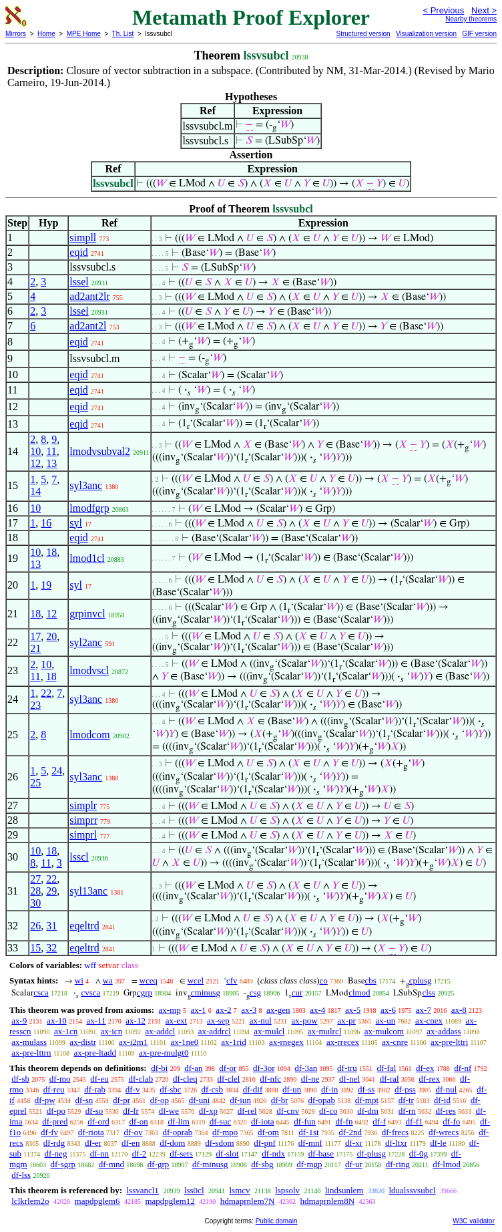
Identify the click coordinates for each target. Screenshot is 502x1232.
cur (297, 992)
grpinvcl (87, 613)
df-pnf (265, 1143)
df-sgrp (62, 1164)
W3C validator (474, 1221)
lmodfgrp (89, 508)
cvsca (90, 992)
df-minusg (210, 1164)
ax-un (386, 1021)
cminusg (205, 992)
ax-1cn (65, 1031)
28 (35, 891)
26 (35, 925)
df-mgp (309, 1164)
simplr (83, 805)
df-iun (240, 1100)
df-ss (366, 1089)
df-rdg (54, 1143)
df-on (139, 1121)
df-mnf (310, 1143)
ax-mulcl (269, 1031)
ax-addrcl (214, 1031)
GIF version (479, 33)
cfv (232, 980)
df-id (442, 1100)
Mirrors (15, 33)
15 (35, 947)
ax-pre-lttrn (31, 1053)
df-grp (159, 1164)
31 (51, 925)
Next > (484, 10)
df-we (169, 1111)
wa (108, 980)
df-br (279, 1100)
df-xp (208, 1111)
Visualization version (426, 33)
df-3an (305, 1068)
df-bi (159, 1068)
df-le (438, 1143)
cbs (370, 980)
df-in (329, 1089)
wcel (196, 980)
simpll (82, 237)
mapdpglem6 (97, 1201)
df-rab (94, 1089)
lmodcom (89, 734)
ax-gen (278, 1010)
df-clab (140, 1079)
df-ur (353, 1164)
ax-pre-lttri (449, 1042)
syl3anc (85, 485)
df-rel (247, 1111)
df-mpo (225, 1132)
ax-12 (135, 1021)
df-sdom (219, 1143)
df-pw (45, 1100)
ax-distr (82, 1042)
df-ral (389, 1079)
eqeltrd (84, 925)
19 (46, 585)
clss (428, 992)
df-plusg (371, 1153)
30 (35, 903)
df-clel (229, 1079)
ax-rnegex (286, 1042)
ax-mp (170, 1010)
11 (51, 451)
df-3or (264, 1068)
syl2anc (85, 642)
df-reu (54, 1089)
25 (35, 782)
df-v (132, 1089)
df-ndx (273, 1153)
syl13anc (88, 891)
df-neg (55, 1153)
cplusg (420, 980)
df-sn (84, 1100)
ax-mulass (29, 1042)
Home (46, 33)
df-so (94, 1111)
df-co (328, 1111)
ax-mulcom (384, 1031)
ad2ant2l (87, 325)
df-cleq (185, 1079)
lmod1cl (86, 558)
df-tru (347, 1068)
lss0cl (194, 1190)
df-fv (49, 1132)
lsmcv (240, 1190)
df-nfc (270, 1079)
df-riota (91, 1132)
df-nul (446, 1089)
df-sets (181, 1153)
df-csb (212, 1089)
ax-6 (388, 1010)
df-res (445, 1111)
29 (51, 891)
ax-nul (261, 1021)
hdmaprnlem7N (247, 1201)
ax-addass (444, 1031)
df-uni (199, 1100)
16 (46, 522)
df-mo (60, 1079)
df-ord (98, 1121)
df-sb (20, 1079)
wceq (149, 980)
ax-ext (176, 1021)
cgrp (144, 992)
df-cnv (287, 1111)
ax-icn (111, 1031)
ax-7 (423, 1010)
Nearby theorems (471, 19)
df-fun (305, 1121)
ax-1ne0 (184, 1042)
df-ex (425, 1068)
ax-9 (19, 1021)
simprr (83, 820)
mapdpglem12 (169, 1201)
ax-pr (346, 1021)
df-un (291, 1089)
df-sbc (171, 1089)
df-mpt (367, 1100)
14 (35, 491)
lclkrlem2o (30, 1201)
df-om (268, 1132)
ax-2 (223, 1010)
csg (255, 992)
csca (40, 992)
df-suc (221, 1121)
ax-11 (95, 1021)
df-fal (386, 1068)
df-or (227, 1068)
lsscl (78, 857)
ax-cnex (429, 1021)
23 (35, 705)
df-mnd (111, 1164)
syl (75, 522)
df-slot (227, 1153)
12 (35, 463)
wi (79, 980)
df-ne (310, 1079)
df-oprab (178, 1132)
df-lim (179, 1121)
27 (35, 879)
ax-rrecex (342, 1042)
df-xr (353, 1143)
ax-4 (317, 1010)
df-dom (172, 1143)
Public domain (277, 1221)
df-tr (406, 1100)
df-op (159, 1100)
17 (35, 636)
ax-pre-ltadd (94, 1053)
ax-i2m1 (133, 1042)
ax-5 (352, 1010)
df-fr (131, 1111)
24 (56, 770)
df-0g (418, 1153)
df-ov (133, 1132)
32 (51, 947)
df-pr (121, 1100)
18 (51, 552)
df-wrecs (444, 1132)
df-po (56, 1111)
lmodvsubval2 (99, 451)
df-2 (139, 1153)
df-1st (308, 1132)
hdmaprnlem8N (327, 1201)
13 (51, 463)
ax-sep (218, 1021)
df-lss (21, 1175)
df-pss (405, 1089)
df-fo (451, 1121)
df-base (321, 1153)
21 (35, 648)
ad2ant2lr (89, 296)
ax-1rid (233, 1042)
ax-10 (57, 1021)
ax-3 (248, 1010)
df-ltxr (396, 1143)
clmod (359, 992)
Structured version (363, 33)
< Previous (443, 10)
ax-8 (459, 1010)
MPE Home (84, 33)
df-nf (462, 1068)
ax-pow (305, 1021)
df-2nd (350, 1132)
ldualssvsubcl (412, 1190)
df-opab (321, 1100)
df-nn (99, 1153)
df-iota (262, 1121)
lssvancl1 (142, 1190)
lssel (78, 281)
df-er (93, 1143)
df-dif (253, 1089)
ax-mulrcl (325, 1031)
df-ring (398, 1164)
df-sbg (262, 1164)
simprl (83, 834)
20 (51, 636)
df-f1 (414, 1121)
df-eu (99, 1079)
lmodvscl (89, 670)
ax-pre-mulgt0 (163, 1053)
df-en (130, 1143)
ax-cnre (395, 1042)
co (324, 980)
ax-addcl (161, 1031)
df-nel (349, 1079)
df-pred (54, 1121)
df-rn (407, 1111)
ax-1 (198, 1010)
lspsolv (287, 1190)
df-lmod (447, 1164)
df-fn (344, 1121)
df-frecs (395, 1132)
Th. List (123, 33)
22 (46, 693)
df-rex (429, 1079)
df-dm (368, 1111)
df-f (379, 1121)
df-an (193, 1068)
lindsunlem (344, 1190)
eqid (78, 252)
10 (35, 451)
